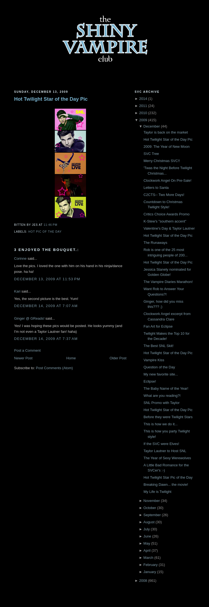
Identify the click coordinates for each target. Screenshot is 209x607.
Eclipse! (150, 381)
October (150, 508)
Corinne (20, 258)
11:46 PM (50, 224)
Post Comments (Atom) (54, 368)
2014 (143, 99)
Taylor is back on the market (166, 132)
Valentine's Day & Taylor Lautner (169, 228)
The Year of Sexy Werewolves (167, 458)
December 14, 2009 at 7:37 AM (46, 339)
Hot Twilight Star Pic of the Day (168, 477)
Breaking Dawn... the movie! (166, 484)
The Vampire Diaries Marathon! (168, 282)
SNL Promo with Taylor (162, 403)
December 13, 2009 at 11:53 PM (47, 279)
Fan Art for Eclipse (158, 326)
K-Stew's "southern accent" (165, 221)
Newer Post (23, 358)
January (150, 572)
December (152, 126)
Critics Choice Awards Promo (167, 214)
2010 (143, 113)
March (148, 558)
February (151, 565)
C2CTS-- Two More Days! (164, 195)
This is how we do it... (160, 424)
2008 (143, 581)
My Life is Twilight (157, 492)
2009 (143, 120)
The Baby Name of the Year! (166, 388)
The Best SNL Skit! (158, 346)
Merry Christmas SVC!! (162, 161)
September (152, 515)
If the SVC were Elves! (161, 444)
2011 (143, 106)
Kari (17, 291)
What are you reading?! (162, 396)
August (149, 522)
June (147, 536)
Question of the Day (159, 367)
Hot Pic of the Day (45, 231)
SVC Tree (151, 154)
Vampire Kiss (154, 360)
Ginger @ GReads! (29, 318)
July (147, 529)
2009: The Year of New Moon (167, 146)
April (147, 550)
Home (71, 358)
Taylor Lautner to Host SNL (165, 451)
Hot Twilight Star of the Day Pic (51, 99)
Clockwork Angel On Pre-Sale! (167, 180)
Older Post (118, 358)
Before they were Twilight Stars (168, 417)
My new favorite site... (161, 374)
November (152, 501)
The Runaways (155, 243)
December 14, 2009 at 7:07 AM (46, 306)
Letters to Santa (156, 188)
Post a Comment (27, 350)
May (147, 543)
